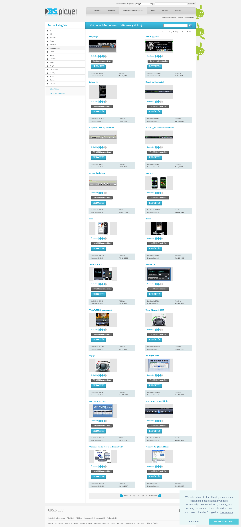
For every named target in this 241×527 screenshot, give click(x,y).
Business (53, 44)
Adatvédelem (60, 518)
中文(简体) (146, 523)
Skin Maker (54, 89)
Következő (153, 495)
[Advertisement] (65, 115)
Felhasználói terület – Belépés (172, 17)
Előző (126, 495)
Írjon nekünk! (100, 518)
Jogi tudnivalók (112, 518)
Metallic (52, 59)
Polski (89, 523)
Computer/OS (55, 48)
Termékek (111, 10)
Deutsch (60, 523)
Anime (52, 41)
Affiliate (79, 518)
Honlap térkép (89, 518)
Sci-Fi (52, 76)
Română (112, 523)
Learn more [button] (226, 512)
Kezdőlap (97, 10)
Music (52, 55)
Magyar (82, 523)
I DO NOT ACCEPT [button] (224, 521)
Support (178, 10)
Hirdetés (50, 518)
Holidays (53, 73)
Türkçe (138, 523)
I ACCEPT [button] (194, 521)
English (68, 523)
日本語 (155, 523)
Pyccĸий (120, 523)
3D (51, 34)
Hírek (152, 10)
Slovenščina (129, 523)
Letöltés (165, 10)
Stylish (52, 80)
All (51, 30)
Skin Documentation (57, 93)
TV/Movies (54, 69)
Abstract (52, 37)
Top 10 (52, 83)
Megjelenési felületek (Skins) (132, 10)
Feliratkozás (189, 17)
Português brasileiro (100, 523)
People (52, 66)
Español (75, 523)
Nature (52, 62)
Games (52, 52)
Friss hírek (70, 518)
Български (52, 523)
